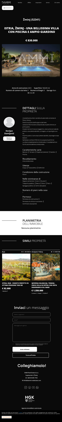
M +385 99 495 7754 (31, 378)
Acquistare (38, 2)
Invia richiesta (24, 349)
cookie (20, 412)
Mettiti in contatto (9, 138)
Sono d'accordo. (6, 417)
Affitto (29, 2)
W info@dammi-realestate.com (31, 380)
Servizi (48, 2)
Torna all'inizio (31, 355)
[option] (31, 60)
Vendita (20, 2)
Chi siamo (57, 2)
